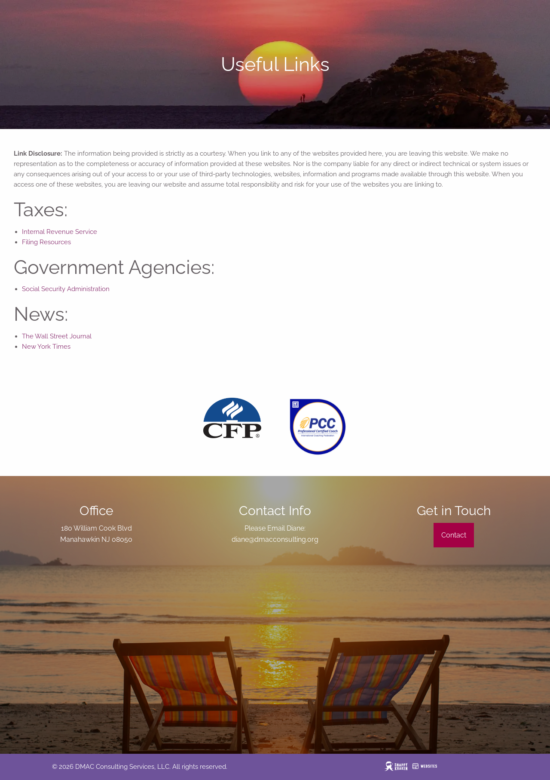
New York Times (46, 346)
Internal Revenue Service (59, 232)
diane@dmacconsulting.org (275, 539)
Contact (453, 535)
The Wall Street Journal (57, 336)
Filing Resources (46, 242)
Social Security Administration (66, 289)
